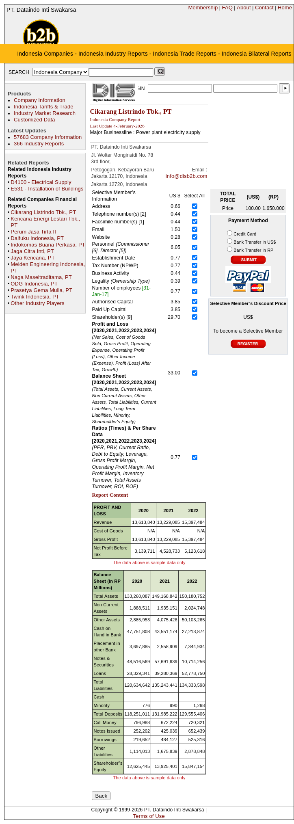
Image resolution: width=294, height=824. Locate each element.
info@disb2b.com (187, 176)
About (244, 7)
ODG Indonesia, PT (34, 284)
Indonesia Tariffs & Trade (44, 107)
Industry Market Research (45, 113)
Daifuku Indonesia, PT (37, 238)
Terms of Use (149, 816)
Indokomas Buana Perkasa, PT (48, 245)
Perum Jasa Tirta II (33, 232)
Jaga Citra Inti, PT (32, 251)
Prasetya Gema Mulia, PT (41, 290)
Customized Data (34, 120)
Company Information (39, 100)
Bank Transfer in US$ (254, 242)
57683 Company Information (48, 137)
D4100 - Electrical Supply (41, 182)
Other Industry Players (37, 303)
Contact (264, 7)
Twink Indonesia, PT (35, 297)
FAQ (227, 7)
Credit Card (244, 233)
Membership (203, 7)
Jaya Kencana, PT (32, 258)
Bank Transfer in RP (253, 250)
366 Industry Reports (39, 144)
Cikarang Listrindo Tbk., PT (43, 212)
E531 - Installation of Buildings (47, 189)
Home (285, 7)
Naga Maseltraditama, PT (41, 277)
